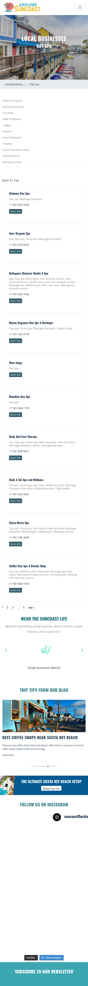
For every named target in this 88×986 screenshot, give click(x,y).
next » (32, 607)
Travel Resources (11, 155)
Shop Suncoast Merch (44, 668)
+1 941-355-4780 (19, 205)
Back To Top (10, 180)
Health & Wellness (11, 119)
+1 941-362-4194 (19, 334)
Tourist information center (15, 149)
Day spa (34, 84)
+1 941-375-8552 (19, 245)
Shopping (7, 143)
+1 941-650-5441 (19, 494)
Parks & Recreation (12, 137)
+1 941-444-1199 (19, 408)
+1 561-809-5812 (19, 451)
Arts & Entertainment (13, 106)
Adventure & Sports (12, 100)
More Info (15, 211)
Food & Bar (8, 112)
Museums (7, 131)
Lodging (6, 125)
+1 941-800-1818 (19, 583)
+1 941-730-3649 (19, 537)
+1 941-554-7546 (19, 294)
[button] (32, 766)
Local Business (14, 84)
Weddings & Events (12, 162)
